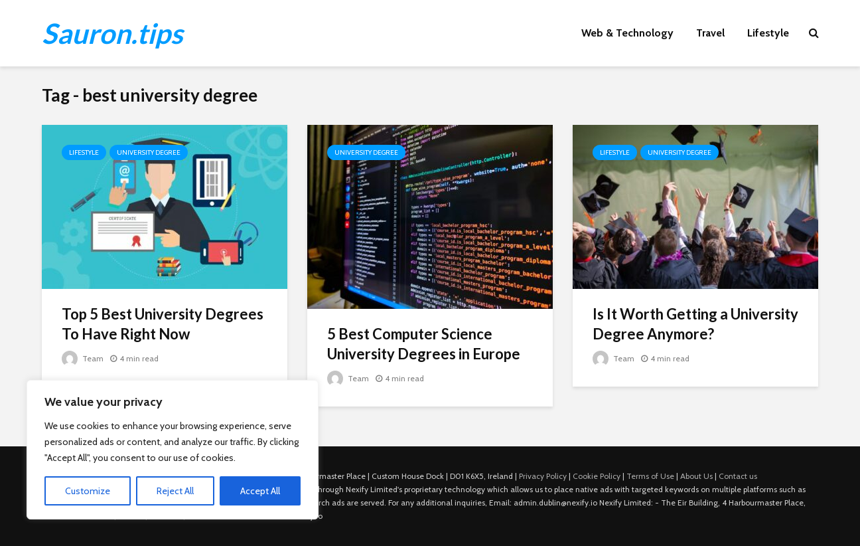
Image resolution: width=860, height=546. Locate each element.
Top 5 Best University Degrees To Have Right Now (162, 324)
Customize (87, 491)
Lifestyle (768, 33)
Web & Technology (627, 33)
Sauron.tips (112, 33)
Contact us (738, 476)
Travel (710, 33)
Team (83, 358)
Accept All (260, 491)
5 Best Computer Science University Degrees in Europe (423, 344)
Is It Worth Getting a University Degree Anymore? (695, 324)
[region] (173, 449)
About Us (696, 476)
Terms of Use (650, 476)
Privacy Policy (543, 476)
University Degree (148, 152)
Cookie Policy (596, 476)
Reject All (175, 491)
